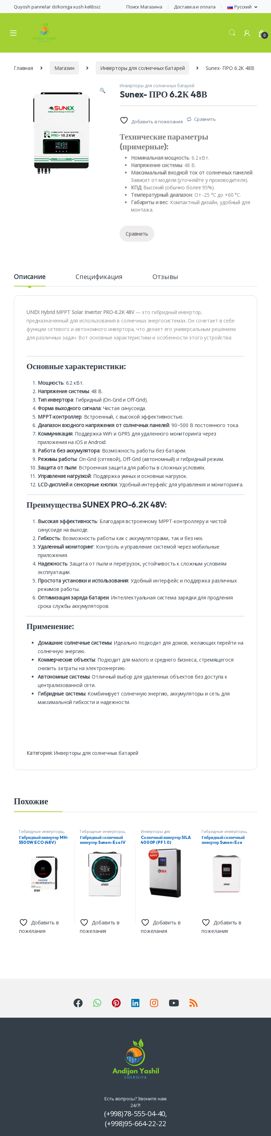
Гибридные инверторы (41, 831)
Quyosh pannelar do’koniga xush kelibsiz (57, 7)
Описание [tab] (30, 277)
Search (232, 33)
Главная (23, 68)
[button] (103, 90)
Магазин (64, 68)
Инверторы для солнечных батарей (142, 68)
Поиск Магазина (144, 7)
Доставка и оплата (195, 7)
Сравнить (205, 119)
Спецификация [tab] (99, 277)
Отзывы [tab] (165, 277)
